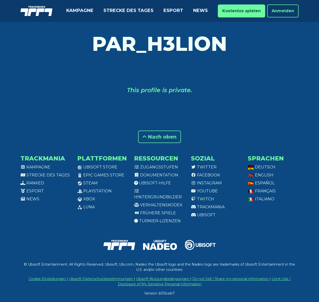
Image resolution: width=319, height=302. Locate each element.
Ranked (32, 183)
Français (262, 191)
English (260, 175)
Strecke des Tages (128, 10)
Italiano (261, 199)
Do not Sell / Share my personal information (230, 279)
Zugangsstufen (156, 167)
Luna (86, 207)
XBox (86, 199)
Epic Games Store (100, 175)
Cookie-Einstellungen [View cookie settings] (48, 279)
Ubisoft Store (97, 167)
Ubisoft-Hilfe (152, 183)
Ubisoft (203, 215)
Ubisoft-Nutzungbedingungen (163, 279)
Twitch (202, 199)
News (200, 10)
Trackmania (208, 207)
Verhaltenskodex (158, 205)
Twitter (204, 167)
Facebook (205, 175)
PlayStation (94, 191)
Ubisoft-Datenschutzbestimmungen (101, 279)
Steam (87, 183)
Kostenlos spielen (241, 10)
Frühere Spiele (155, 213)
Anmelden (283, 10)
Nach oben (159, 137)
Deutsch (261, 167)
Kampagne (79, 10)
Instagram (206, 183)
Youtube (204, 191)
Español (261, 183)
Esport (173, 10)
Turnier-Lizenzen (157, 221)
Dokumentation (156, 175)
